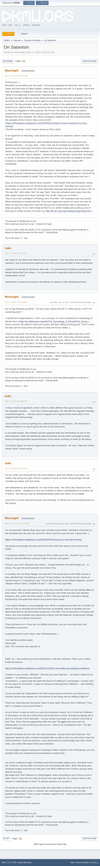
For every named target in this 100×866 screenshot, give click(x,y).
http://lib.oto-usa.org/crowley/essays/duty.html (68, 211)
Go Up (6, 839)
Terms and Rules (82, 862)
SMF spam (39, 844)
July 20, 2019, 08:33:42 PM (16, 401)
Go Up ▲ (94, 862)
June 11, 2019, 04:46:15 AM (16, 76)
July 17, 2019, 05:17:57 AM (16, 253)
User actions (89, 61)
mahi (8, 248)
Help (72, 862)
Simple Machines (24, 862)
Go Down (7, 61)
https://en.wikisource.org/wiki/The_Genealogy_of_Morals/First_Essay (53, 321)
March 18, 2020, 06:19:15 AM (17, 523)
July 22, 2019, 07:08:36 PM (16, 468)
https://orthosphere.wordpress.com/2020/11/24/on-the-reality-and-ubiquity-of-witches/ (47, 668)
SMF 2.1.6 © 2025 (9, 862)
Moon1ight (11, 70)
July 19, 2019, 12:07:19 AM (16, 302)
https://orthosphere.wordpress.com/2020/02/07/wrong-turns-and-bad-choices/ (43, 539)
